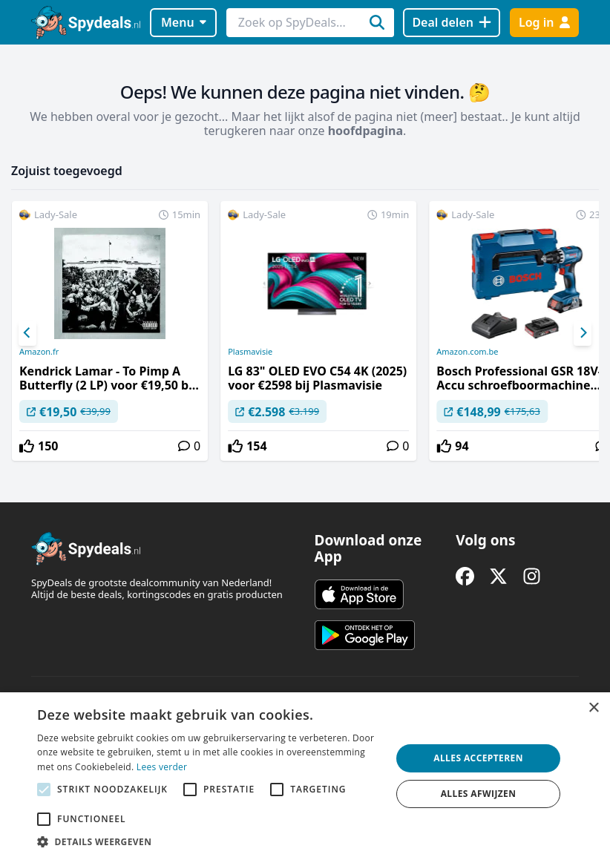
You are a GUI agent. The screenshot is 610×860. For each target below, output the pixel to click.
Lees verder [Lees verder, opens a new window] (162, 767)
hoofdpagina (365, 130)
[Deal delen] (451, 22)
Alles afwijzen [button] (478, 793)
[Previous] (27, 333)
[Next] (582, 333)
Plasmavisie (250, 352)
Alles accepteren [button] (478, 758)
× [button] (593, 708)
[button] (209, 841)
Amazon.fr (39, 352)
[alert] (305, 776)
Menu (183, 22)
